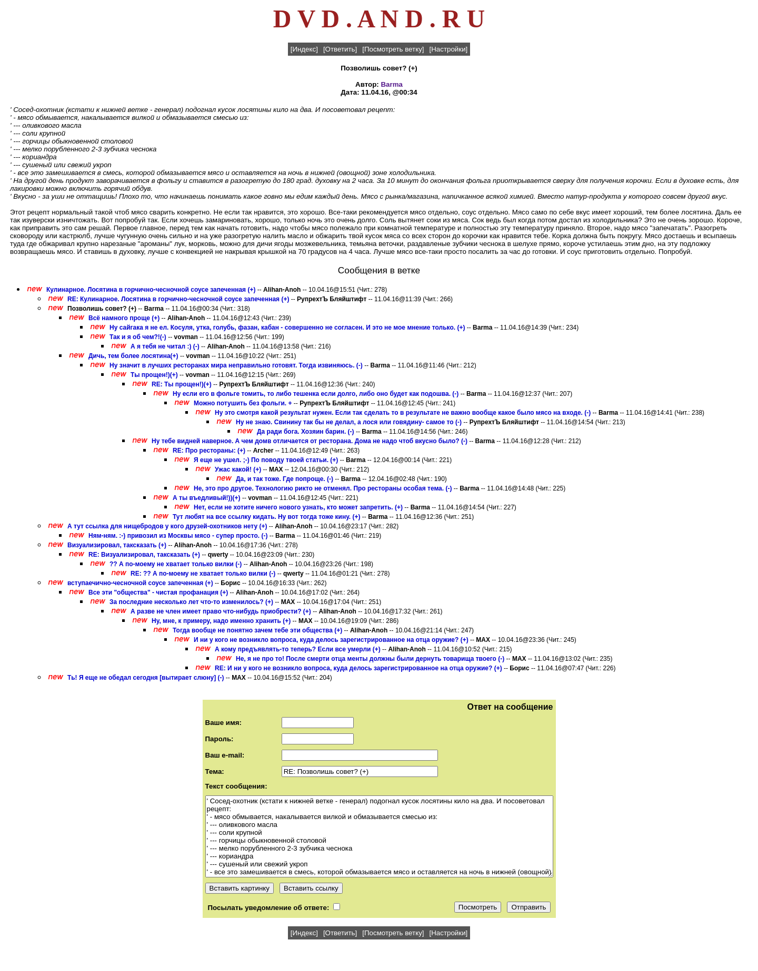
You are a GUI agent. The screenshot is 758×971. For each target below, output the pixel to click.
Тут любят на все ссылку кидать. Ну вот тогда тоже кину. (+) (266, 516)
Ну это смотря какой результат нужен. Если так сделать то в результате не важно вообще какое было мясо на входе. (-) (403, 412)
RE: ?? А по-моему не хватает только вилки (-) (203, 573)
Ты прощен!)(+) (154, 375)
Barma (392, 84)
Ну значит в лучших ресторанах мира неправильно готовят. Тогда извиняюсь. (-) (236, 365)
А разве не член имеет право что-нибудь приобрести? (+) (221, 611)
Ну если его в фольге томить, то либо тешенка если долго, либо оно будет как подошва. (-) (315, 393)
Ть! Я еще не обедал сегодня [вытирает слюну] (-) (145, 677)
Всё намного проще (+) (123, 318)
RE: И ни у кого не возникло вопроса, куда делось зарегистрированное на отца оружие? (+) (358, 668)
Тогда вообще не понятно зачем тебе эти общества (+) (257, 630)
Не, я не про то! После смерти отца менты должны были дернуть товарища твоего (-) (370, 658)
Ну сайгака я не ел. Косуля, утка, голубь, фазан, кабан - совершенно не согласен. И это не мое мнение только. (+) (287, 327)
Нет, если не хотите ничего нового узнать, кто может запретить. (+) (298, 507)
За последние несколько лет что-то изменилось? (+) (191, 602)
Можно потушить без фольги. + (243, 403)
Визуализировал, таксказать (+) (116, 545)
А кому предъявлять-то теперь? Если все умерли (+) (298, 649)
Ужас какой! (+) (238, 469)
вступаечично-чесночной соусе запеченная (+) (140, 583)
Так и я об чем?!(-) (137, 337)
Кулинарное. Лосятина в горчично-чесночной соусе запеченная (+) (150, 289)
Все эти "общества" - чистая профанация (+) (158, 592)
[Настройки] (449, 49)
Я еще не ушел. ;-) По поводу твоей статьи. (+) (266, 460)
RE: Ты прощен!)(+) (182, 384)
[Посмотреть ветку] (393, 49)
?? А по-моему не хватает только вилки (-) (175, 564)
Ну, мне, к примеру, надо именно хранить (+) (221, 621)
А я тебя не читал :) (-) (165, 346)
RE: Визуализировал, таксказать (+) (144, 554)
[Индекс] (304, 49)
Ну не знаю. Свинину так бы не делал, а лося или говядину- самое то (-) (349, 422)
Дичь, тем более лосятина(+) (133, 356)
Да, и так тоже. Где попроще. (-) (284, 479)
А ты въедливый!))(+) (207, 498)
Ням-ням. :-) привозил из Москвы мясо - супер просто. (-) (177, 535)
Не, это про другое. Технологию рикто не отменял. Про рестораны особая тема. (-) (323, 488)
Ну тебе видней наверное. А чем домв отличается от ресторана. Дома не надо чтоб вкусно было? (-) (309, 441)
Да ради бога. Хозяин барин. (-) (305, 431)
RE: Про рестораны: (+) (209, 450)
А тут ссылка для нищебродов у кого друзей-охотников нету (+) (167, 526)
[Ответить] (340, 49)
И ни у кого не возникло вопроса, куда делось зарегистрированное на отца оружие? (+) (331, 639)
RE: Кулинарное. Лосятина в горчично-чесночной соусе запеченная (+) (178, 299)
